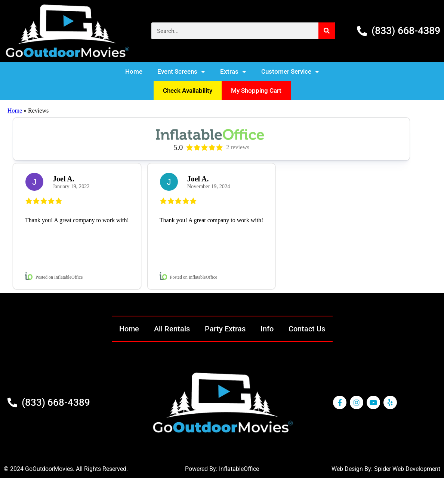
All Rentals (172, 328)
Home (133, 71)
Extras (233, 72)
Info (267, 328)
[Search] (326, 30)
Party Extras (225, 328)
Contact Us (307, 328)
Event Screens (181, 72)
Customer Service (290, 72)
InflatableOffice (239, 468)
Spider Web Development (407, 468)
